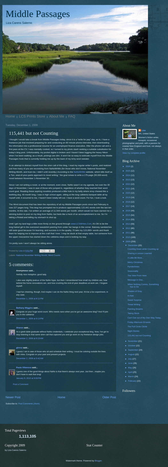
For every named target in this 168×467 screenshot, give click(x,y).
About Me (56, 116)
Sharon (19, 327)
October (132, 345)
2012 (128, 228)
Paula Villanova (23, 367)
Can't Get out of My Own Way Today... (145, 318)
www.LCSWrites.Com (81, 224)
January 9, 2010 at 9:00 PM (28, 378)
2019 (128, 197)
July (130, 359)
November (133, 341)
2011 (128, 233)
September (133, 350)
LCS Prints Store (32, 116)
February (132, 381)
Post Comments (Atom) (29, 403)
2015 (128, 215)
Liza (144, 130)
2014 (128, 219)
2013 (128, 224)
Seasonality (133, 271)
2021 (128, 188)
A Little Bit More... (136, 258)
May (130, 367)
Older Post (109, 397)
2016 (128, 210)
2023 (128, 179)
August (131, 354)
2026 (128, 166)
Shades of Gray (135, 291)
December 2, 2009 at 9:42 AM (29, 358)
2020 (128, 193)
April (130, 372)
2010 (128, 237)
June (130, 363)
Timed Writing (134, 304)
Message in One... (136, 280)
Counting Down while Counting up (143, 249)
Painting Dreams (135, 309)
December (133, 245)
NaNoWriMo (79, 172)
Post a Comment (20, 384)
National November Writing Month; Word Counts (38, 255)
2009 (128, 241)
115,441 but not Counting (139, 335)
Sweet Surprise (134, 300)
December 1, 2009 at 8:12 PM (29, 298)
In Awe (131, 295)
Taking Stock (133, 313)
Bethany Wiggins (24, 308)
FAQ (71, 116)
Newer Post (13, 397)
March (131, 376)
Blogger (98, 460)
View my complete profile (133, 153)
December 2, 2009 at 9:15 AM (29, 338)
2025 (128, 171)
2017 (128, 206)
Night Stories (133, 331)
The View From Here (137, 275)
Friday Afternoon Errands (139, 322)
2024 (128, 175)
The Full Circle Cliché (137, 326)
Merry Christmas (135, 262)
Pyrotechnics (133, 266)
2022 (128, 184)
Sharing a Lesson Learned (140, 253)
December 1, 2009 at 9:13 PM (29, 318)
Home (10, 116)
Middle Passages (38, 13)
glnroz (19, 347)
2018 (128, 202)
